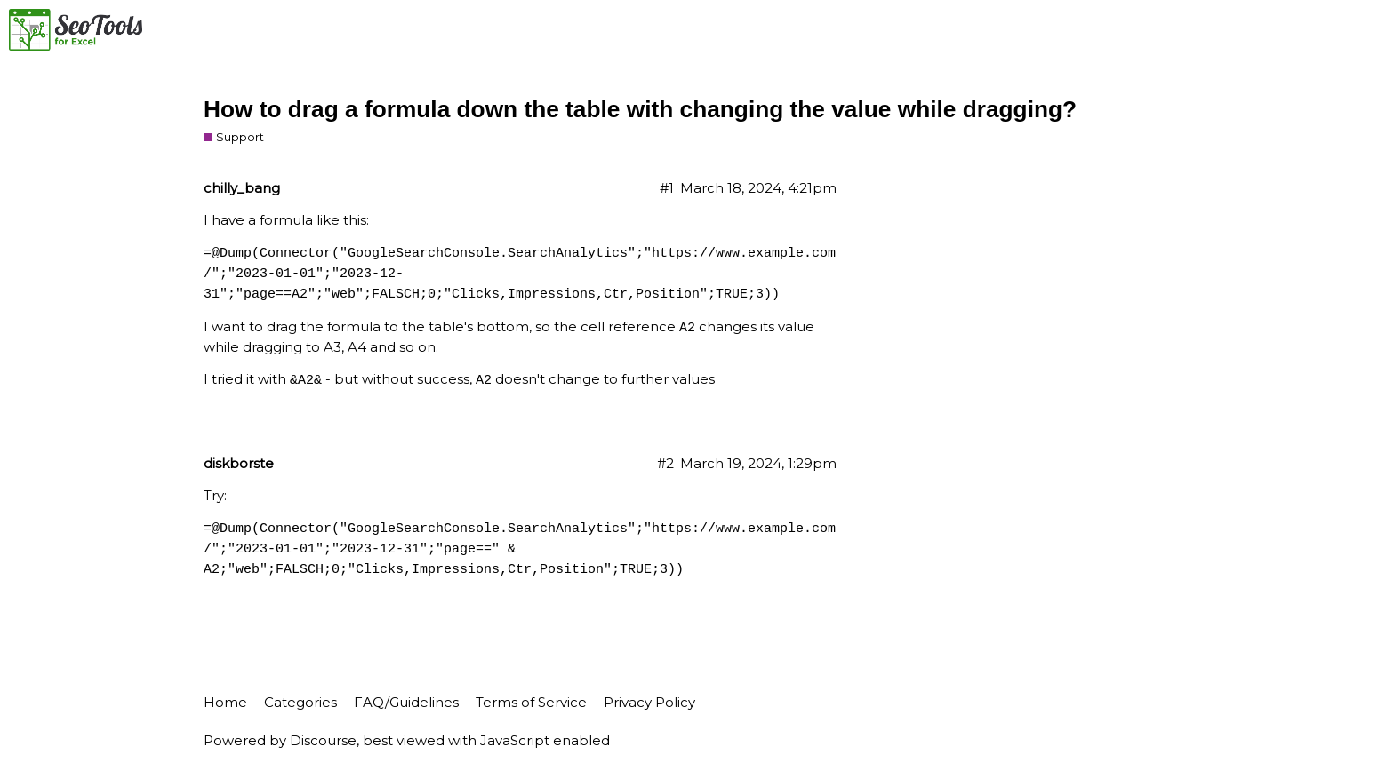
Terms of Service (531, 702)
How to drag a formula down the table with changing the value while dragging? (640, 109)
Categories (300, 702)
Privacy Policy (649, 702)
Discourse (323, 740)
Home (225, 702)
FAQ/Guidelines (406, 702)
